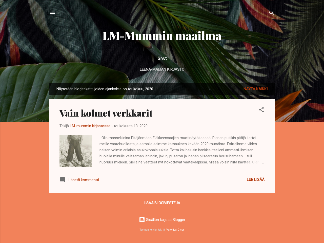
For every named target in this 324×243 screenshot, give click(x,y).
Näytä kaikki (256, 89)
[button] (261, 111)
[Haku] (272, 14)
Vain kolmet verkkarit (105, 113)
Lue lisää (256, 179)
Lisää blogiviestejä (162, 203)
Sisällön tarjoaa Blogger (162, 219)
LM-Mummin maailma (162, 35)
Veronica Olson (175, 229)
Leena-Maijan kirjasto (162, 69)
